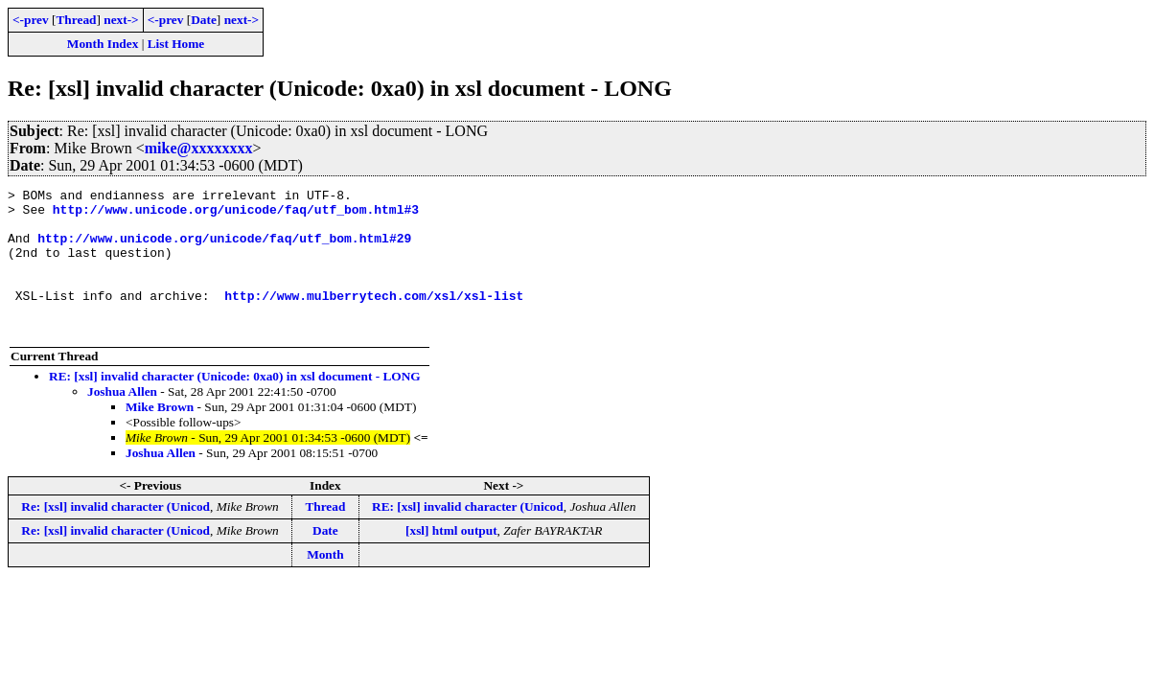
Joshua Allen (122, 420)
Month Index (102, 43)
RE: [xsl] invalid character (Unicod (468, 535)
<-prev (30, 19)
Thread (76, 19)
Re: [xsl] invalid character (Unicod (115, 535)
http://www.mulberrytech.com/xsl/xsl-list (373, 318)
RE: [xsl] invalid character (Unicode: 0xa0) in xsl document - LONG (235, 405)
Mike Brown (160, 435)
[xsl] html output (451, 559)
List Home (176, 43)
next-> (121, 19)
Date (204, 19)
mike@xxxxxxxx (199, 148)
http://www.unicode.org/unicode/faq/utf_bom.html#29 (224, 249)
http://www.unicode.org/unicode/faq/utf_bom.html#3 (236, 214)
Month (325, 583)
